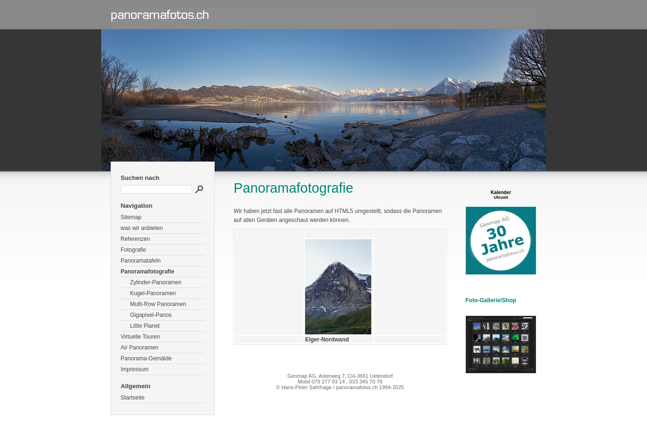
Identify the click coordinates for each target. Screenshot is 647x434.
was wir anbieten (142, 228)
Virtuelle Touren (140, 336)
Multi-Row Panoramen (158, 304)
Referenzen (135, 239)
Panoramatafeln (141, 260)
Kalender (501, 192)
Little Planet (145, 326)
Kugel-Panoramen (153, 293)
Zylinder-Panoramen (156, 282)
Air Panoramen (139, 347)
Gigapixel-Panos (151, 315)
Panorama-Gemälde (146, 358)
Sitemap (131, 217)
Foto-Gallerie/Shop (490, 300)
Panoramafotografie (147, 271)
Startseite (133, 397)
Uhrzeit (501, 197)
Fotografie (133, 250)
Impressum (135, 369)
